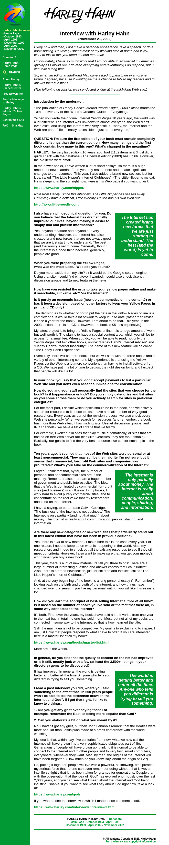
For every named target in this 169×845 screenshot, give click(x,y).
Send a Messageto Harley (13, 101)
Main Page (77, 821)
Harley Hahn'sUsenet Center (12, 86)
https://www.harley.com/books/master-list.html (71, 642)
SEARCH (11, 72)
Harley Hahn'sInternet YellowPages (12, 111)
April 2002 (10, 45)
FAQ (6, 125)
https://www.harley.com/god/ (57, 794)
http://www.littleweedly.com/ (56, 204)
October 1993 (12, 36)
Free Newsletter (13, 93)
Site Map (17, 125)
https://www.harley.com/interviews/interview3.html (74, 807)
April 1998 (10, 39)
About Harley (11, 79)
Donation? (9, 57)
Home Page (11, 33)
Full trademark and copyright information (130, 841)
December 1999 (13, 42)
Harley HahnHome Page (10, 64)
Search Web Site (13, 119)
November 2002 (14, 48)
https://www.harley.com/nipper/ (59, 188)
